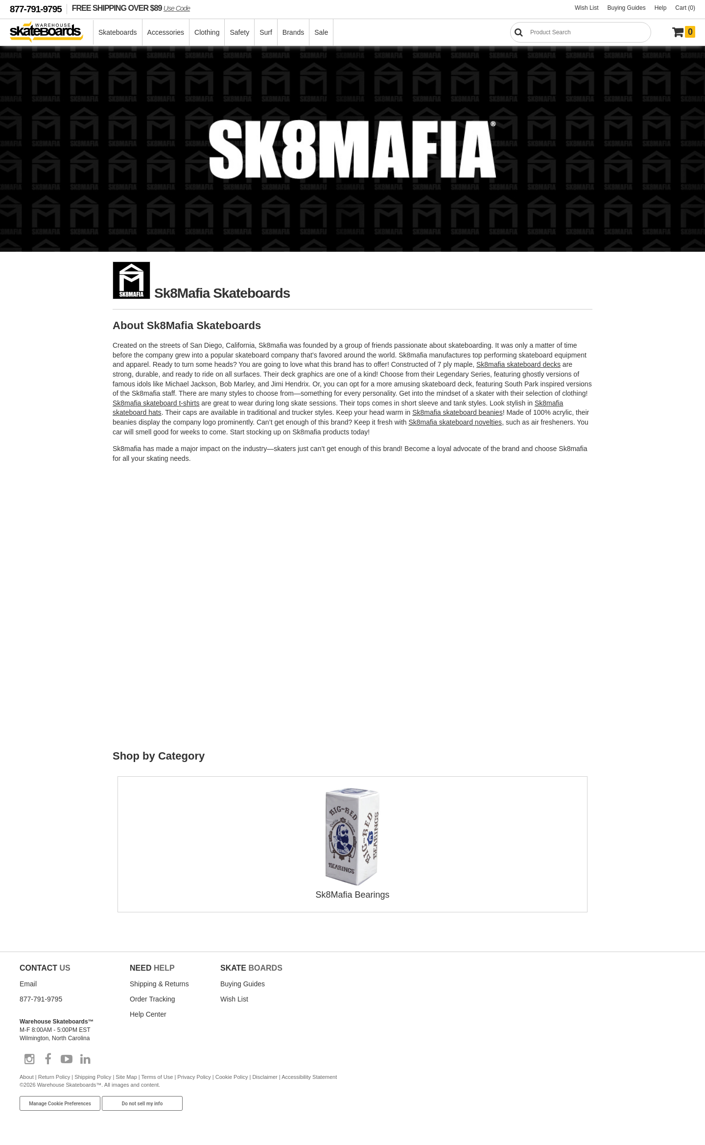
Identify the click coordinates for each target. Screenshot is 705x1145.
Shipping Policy (92, 1077)
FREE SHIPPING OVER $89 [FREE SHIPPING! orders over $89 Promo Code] (131, 7)
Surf (265, 32)
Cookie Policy (231, 1077)
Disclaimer (264, 1077)
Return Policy (54, 1077)
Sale (321, 32)
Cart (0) (685, 7)
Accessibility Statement (309, 1077)
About (27, 1077)
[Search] (580, 32)
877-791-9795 (36, 9)
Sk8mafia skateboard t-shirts (156, 403)
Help (661, 7)
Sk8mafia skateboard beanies (457, 412)
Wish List (587, 7)
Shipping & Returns (159, 984)
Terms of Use (157, 1077)
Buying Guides (627, 7)
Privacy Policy (194, 1077)
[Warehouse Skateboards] (52, 32)
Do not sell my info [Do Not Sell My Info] (142, 1103)
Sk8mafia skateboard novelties (455, 422)
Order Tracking (152, 999)
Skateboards (117, 32)
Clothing (206, 32)
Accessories (165, 32)
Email (28, 984)
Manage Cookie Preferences (60, 1103)
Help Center (148, 1014)
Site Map (126, 1077)
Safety (239, 32)
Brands (293, 32)
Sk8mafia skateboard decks (518, 364)
